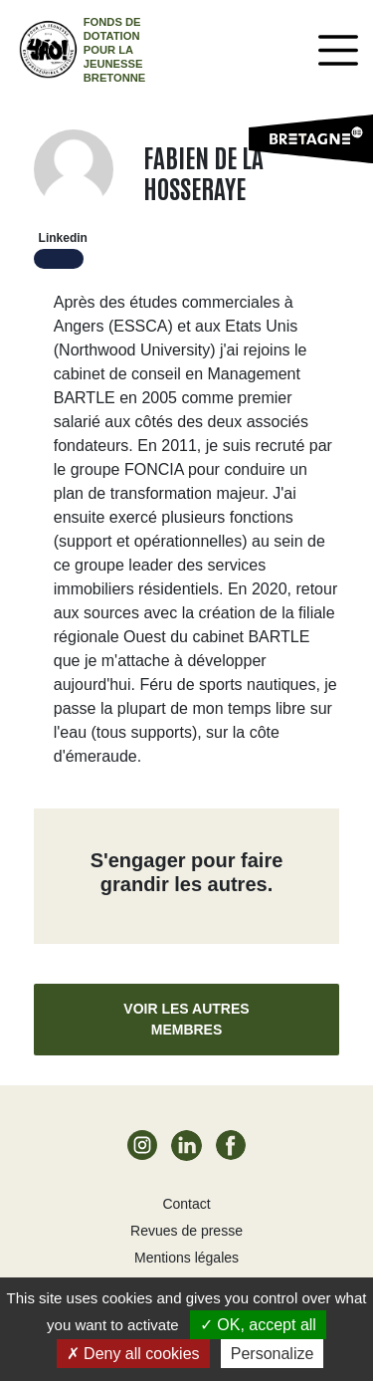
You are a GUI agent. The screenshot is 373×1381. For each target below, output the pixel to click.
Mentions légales (186, 1258)
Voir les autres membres (186, 1019)
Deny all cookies (133, 1353)
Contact (186, 1204)
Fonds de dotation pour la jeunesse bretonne (115, 50)
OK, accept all (258, 1324)
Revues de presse (186, 1231)
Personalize (272, 1353)
